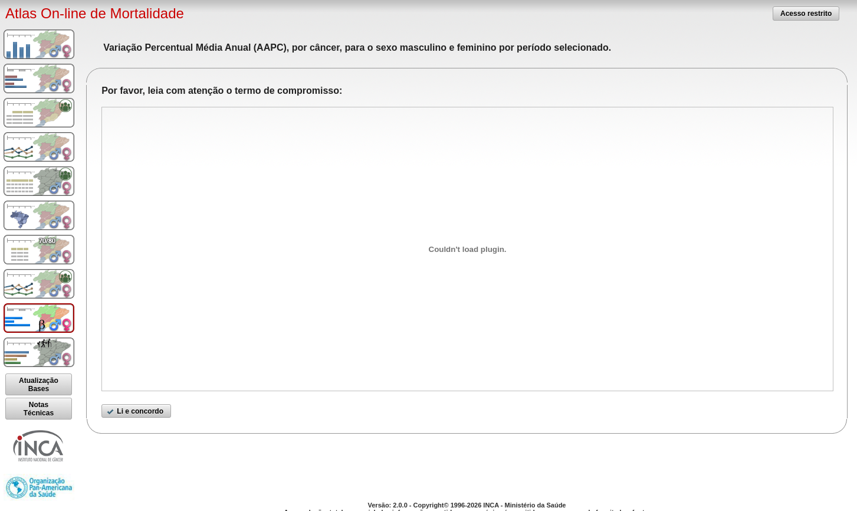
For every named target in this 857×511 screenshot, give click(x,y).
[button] (806, 13)
